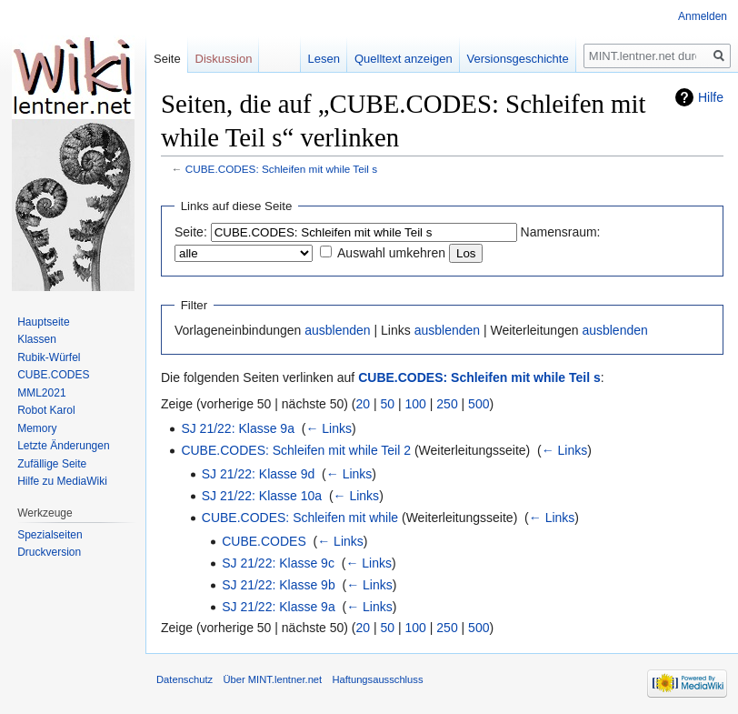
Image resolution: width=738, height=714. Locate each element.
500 (478, 404)
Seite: (191, 232)
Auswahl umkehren (391, 253)
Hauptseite (43, 322)
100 (415, 404)
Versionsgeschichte (518, 58)
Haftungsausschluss (377, 679)
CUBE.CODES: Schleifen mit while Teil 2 (296, 450)
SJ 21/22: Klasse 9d (258, 474)
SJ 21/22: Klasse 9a (237, 428)
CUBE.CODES (264, 541)
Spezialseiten (49, 534)
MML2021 (41, 393)
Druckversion (49, 552)
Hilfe (710, 97)
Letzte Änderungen (63, 445)
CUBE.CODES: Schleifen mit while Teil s (281, 169)
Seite (167, 58)
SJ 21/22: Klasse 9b (278, 585)
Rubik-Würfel (48, 357)
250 (446, 404)
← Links (328, 428)
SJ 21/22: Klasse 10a (262, 495)
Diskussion (224, 58)
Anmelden (702, 16)
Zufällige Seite (51, 464)
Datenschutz (184, 679)
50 (388, 404)
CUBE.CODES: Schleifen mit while (300, 517)
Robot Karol (46, 410)
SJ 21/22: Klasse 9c (278, 563)
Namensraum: (561, 232)
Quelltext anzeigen (403, 58)
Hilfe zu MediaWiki (62, 481)
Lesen (324, 58)
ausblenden (337, 330)
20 (363, 404)
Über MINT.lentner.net (272, 679)
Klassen (36, 339)
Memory (36, 428)
